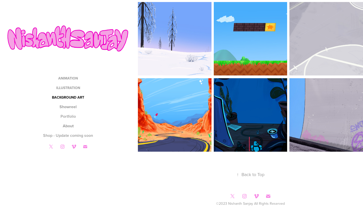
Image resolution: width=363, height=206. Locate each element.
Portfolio (68, 116)
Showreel (68, 107)
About (68, 126)
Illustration (68, 87)
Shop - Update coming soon (68, 135)
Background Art (68, 97)
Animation (68, 78)
